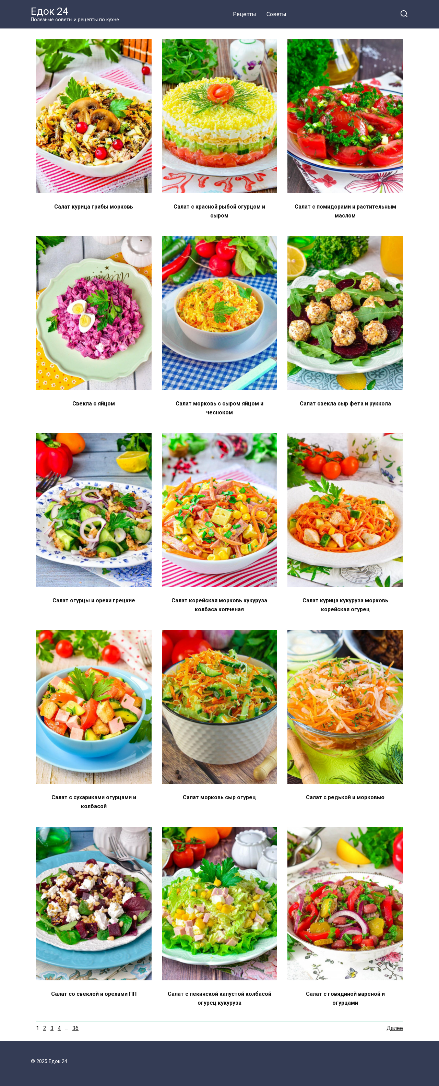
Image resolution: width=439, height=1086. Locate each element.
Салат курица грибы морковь (93, 206)
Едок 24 (50, 11)
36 (75, 1028)
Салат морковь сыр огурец (219, 797)
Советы (276, 14)
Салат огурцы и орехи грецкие (93, 600)
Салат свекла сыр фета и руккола (345, 403)
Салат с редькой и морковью (345, 797)
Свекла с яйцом (93, 403)
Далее (395, 1028)
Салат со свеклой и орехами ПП (94, 994)
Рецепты (244, 14)
